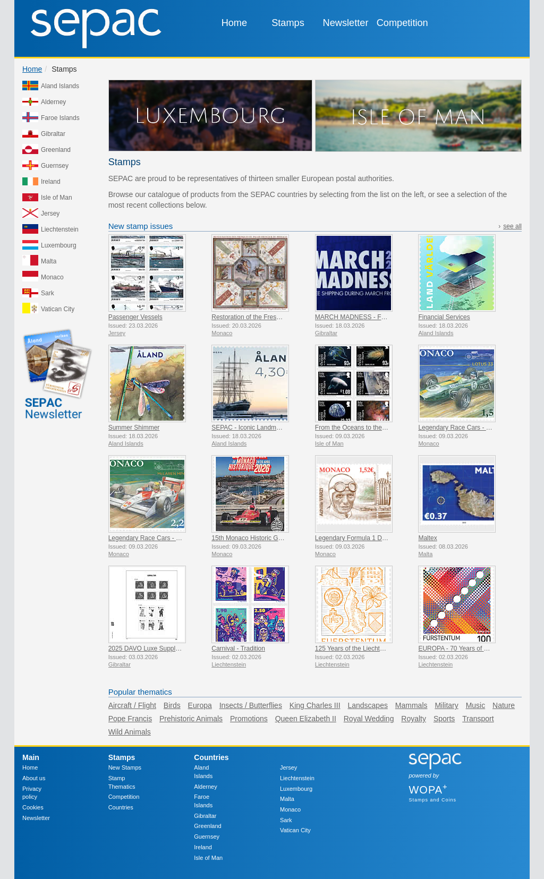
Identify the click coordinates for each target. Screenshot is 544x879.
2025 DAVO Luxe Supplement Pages (160, 648)
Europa (200, 705)
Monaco (290, 809)
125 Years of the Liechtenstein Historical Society (383, 648)
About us (33, 778)
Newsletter (346, 23)
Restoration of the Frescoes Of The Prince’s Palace (283, 317)
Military (446, 705)
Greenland (207, 826)
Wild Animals (129, 732)
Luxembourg (296, 789)
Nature (503, 705)
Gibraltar (205, 816)
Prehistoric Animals (191, 718)
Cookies (33, 807)
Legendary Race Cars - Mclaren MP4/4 (163, 538)
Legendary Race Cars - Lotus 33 (464, 427)
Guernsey (206, 836)
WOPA (428, 790)
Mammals (411, 705)
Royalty (413, 718)
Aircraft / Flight (132, 705)
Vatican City (295, 830)
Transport (478, 718)
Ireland (203, 847)
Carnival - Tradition (238, 648)
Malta (287, 799)
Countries (120, 807)
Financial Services (444, 317)
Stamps (287, 23)
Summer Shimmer (134, 427)
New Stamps (124, 767)
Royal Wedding (369, 718)
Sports (444, 718)
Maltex (427, 538)
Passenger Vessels (135, 317)
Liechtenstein (297, 778)
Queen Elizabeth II (305, 718)
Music (476, 705)
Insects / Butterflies (250, 705)
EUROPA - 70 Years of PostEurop (465, 648)
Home (235, 23)
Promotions (249, 718)
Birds (172, 705)
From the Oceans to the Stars (356, 427)
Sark (286, 820)
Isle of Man (208, 858)
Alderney (205, 786)
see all (512, 226)
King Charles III (315, 705)
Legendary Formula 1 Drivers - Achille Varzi (376, 538)
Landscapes (367, 705)
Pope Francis (130, 718)
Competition (402, 23)
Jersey (288, 767)
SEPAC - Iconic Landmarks (249, 427)
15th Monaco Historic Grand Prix (257, 538)
